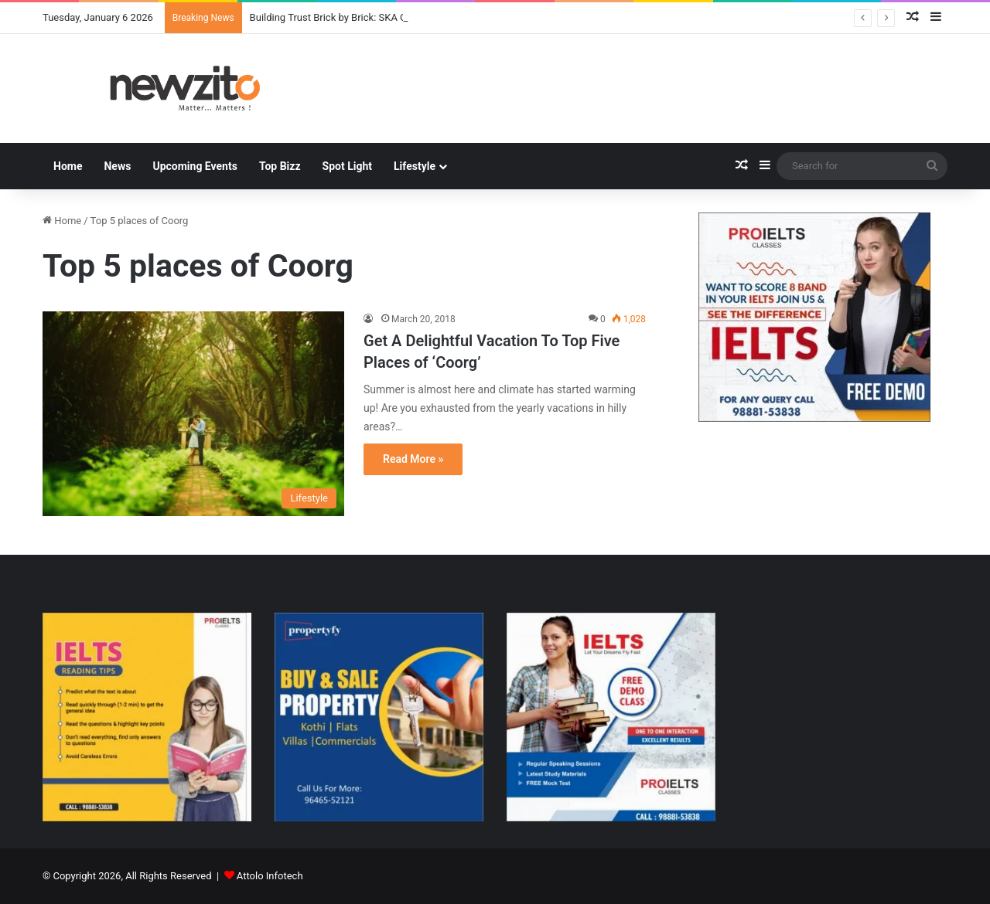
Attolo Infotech (270, 876)
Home (67, 166)
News (117, 166)
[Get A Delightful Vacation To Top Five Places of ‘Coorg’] (193, 413)
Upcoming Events (194, 166)
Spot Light (347, 166)
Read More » (413, 459)
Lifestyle (414, 166)
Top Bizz (280, 166)
